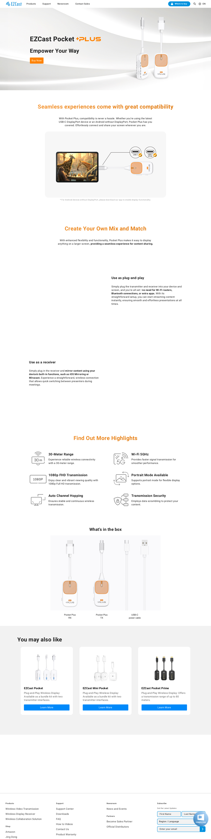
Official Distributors (118, 826)
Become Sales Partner (119, 821)
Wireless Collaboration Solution (24, 819)
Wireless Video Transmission (22, 808)
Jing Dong (11, 836)
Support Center (65, 808)
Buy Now (37, 60)
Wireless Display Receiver (20, 813)
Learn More (46, 707)
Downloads (62, 813)
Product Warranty (66, 834)
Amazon (10, 831)
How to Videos (64, 824)
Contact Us (62, 829)
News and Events (117, 808)
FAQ (58, 819)
